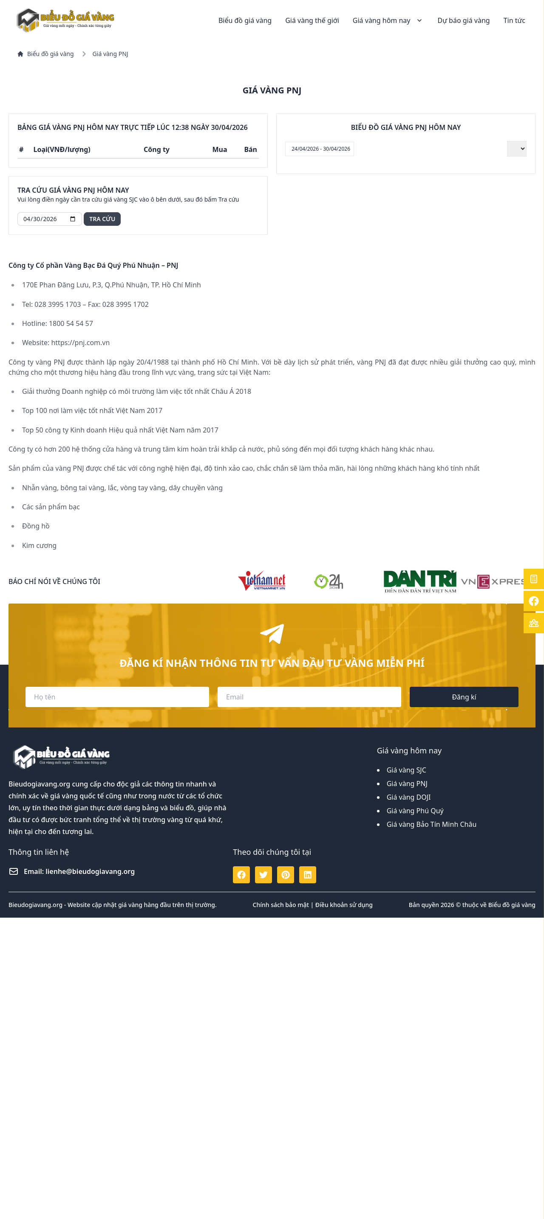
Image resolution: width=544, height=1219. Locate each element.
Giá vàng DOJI (409, 1098)
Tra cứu (102, 219)
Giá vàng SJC (406, 1071)
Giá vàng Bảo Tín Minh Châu (432, 1125)
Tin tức (514, 20)
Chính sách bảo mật (281, 1206)
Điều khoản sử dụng (344, 1206)
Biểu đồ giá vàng (245, 20)
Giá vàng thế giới (312, 20)
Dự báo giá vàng (463, 20)
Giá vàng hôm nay (388, 20)
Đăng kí (464, 998)
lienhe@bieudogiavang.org (90, 1172)
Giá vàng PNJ (407, 1085)
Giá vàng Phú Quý (415, 1112)
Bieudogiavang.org (39, 1085)
